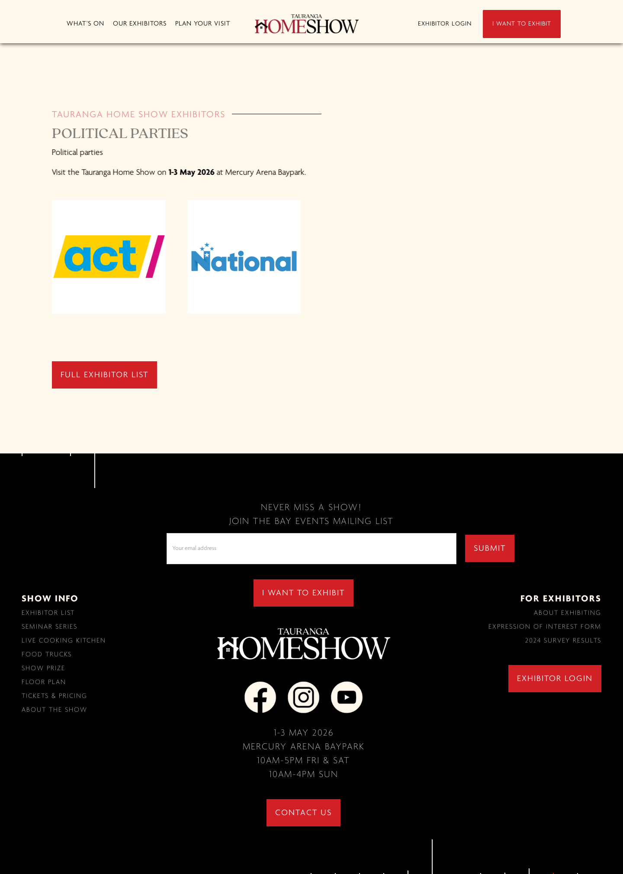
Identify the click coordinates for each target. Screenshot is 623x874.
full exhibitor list (104, 375)
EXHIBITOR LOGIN (445, 24)
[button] (85, 24)
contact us (303, 813)
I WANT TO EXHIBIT (521, 24)
